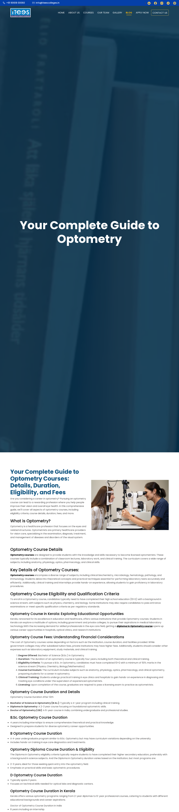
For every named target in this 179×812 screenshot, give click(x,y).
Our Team (103, 12)
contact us (160, 12)
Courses (88, 12)
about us (74, 12)
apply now (142, 12)
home (61, 12)
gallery (117, 12)
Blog (129, 12)
